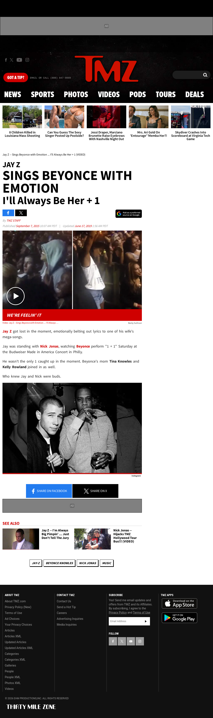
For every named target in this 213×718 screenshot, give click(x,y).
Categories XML (15, 659)
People (9, 671)
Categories (12, 653)
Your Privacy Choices (18, 624)
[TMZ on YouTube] (131, 641)
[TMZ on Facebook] (5, 60)
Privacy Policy (118, 612)
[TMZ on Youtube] (19, 60)
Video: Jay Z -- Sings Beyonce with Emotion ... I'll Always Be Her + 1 (30, 322)
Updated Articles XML (19, 648)
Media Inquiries (67, 624)
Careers (62, 613)
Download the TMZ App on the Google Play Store (179, 618)
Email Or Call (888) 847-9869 (50, 78)
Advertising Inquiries (70, 618)
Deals (194, 95)
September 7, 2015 (28, 226)
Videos (109, 95)
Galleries (10, 665)
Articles (10, 630)
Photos (76, 95)
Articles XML (13, 636)
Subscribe (146, 621)
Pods (137, 95)
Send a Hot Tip (66, 607)
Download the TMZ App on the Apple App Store (179, 603)
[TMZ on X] (12, 60)
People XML (12, 677)
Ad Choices (12, 618)
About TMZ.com (15, 601)
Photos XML (13, 683)
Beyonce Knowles (59, 563)
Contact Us (64, 601)
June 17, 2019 (83, 226)
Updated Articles (15, 642)
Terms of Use (13, 613)
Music (106, 563)
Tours (166, 95)
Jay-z (36, 563)
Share (49, 491)
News (12, 95)
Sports (42, 95)
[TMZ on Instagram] (27, 59)
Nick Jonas (87, 563)
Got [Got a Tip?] (15, 77)
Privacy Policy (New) (18, 607)
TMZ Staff (13, 220)
